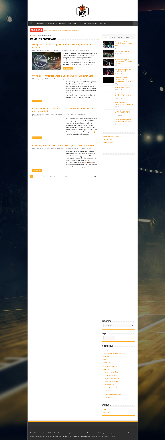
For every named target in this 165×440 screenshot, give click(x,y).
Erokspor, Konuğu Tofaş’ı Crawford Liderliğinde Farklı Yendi (123, 43)
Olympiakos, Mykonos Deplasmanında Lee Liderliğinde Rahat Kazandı (123, 79)
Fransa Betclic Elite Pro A (112, 388)
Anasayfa (31, 23)
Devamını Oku (67, 68)
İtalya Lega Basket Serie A (112, 381)
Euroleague (62, 23)
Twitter (105, 409)
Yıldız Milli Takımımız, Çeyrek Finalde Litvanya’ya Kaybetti (61, 30)
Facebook (106, 412)
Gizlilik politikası (108, 142)
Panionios (74, 79)
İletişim (105, 146)
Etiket (127, 37)
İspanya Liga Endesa (111, 375)
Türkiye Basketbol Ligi (111, 372)
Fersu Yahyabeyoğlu (38, 50)
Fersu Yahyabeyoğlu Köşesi (111, 136)
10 (50, 176)
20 (54, 176)
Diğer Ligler (102, 23)
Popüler (113, 37)
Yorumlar (121, 37)
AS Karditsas (73, 114)
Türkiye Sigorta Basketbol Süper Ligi (46, 23)
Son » (66, 176)
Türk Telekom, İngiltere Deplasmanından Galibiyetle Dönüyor (123, 61)
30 (58, 176)
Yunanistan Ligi (59, 50)
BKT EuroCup (77, 23)
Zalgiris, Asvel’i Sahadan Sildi (123, 51)
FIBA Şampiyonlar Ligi (90, 23)
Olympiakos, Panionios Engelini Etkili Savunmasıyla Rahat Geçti (63, 76)
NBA (70, 23)
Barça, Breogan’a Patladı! (122, 87)
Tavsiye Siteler (107, 139)
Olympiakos (75, 50)
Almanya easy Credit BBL (112, 378)
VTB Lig (107, 391)
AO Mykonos (67, 50)
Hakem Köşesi (109, 397)
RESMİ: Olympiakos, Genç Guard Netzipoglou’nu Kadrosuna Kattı (63, 145)
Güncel (106, 37)
